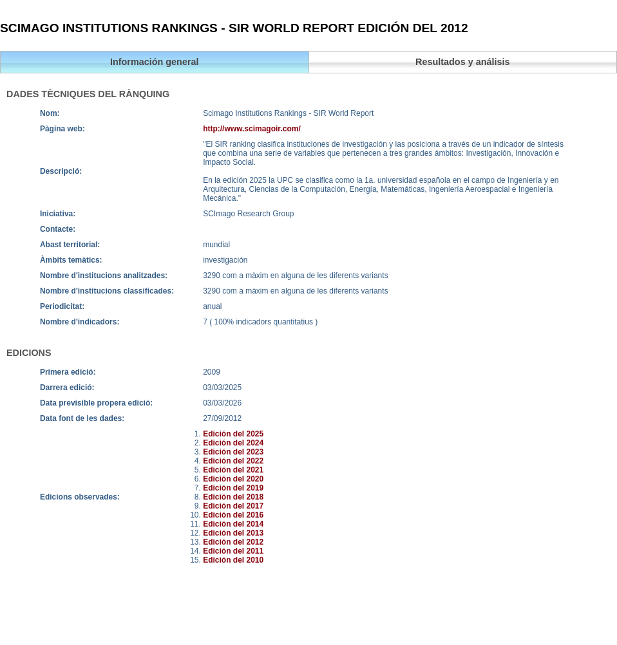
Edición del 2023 (233, 451)
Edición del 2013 (233, 533)
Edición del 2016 (233, 514)
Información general (154, 62)
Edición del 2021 (233, 469)
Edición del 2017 (233, 505)
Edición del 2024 (233, 442)
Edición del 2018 (233, 496)
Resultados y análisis (462, 62)
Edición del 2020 (233, 478)
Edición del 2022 (233, 460)
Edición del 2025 (233, 433)
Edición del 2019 (233, 487)
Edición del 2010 (233, 560)
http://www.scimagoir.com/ (252, 128)
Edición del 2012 (233, 542)
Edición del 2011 (233, 551)
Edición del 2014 (233, 523)
